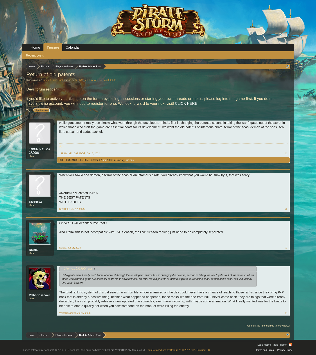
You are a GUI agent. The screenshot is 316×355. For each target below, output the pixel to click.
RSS (290, 344)
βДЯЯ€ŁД (35, 201)
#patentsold (41, 110)
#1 (286, 153)
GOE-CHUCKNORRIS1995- (73, 160)
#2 (286, 209)
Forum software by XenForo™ (114, 350)
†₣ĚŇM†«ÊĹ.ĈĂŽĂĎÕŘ (88, 80)
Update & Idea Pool (52, 80)
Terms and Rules (265, 350)
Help (275, 344)
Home (35, 47)
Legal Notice (264, 344)
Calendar (73, 47)
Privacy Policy (284, 350)
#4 (286, 313)
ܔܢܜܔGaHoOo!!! (116, 160)
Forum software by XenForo (53, 350)
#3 (286, 247)
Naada (33, 249)
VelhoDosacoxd (39, 295)
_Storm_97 (96, 160)
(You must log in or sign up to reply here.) (268, 325)
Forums (53, 48)
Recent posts (35, 55)
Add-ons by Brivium (178, 350)
